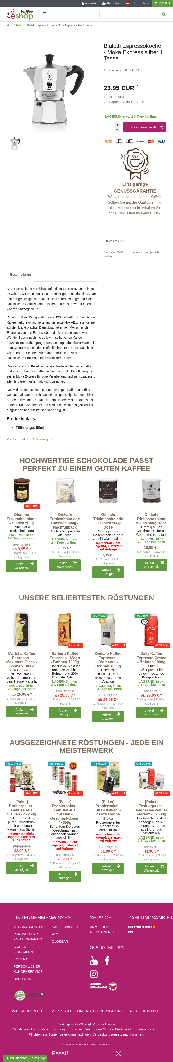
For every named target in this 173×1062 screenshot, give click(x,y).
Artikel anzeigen (24, 566)
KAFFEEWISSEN (65, 927)
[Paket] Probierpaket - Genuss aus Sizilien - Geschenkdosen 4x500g (65, 812)
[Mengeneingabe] (109, 127)
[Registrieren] (111, 3)
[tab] (20, 275)
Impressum (60, 1011)
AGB (133, 1011)
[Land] (127, 3)
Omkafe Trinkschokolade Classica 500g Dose (108, 521)
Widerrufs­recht (28, 1011)
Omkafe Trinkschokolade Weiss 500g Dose (151, 519)
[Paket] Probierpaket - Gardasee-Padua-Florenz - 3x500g (151, 808)
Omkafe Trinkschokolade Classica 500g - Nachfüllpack (65, 521)
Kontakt (21, 959)
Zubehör (18, 25)
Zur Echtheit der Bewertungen (29, 439)
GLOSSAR (60, 941)
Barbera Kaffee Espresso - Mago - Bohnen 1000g (65, 658)
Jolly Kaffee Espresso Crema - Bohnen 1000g (151, 658)
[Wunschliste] (146, 3)
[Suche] (136, 3)
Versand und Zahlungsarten (28, 936)
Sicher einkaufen (23, 949)
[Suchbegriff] (129, 14)
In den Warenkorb (147, 127)
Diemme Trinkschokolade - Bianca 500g (21, 519)
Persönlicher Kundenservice (28, 968)
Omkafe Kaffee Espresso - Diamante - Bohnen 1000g (108, 660)
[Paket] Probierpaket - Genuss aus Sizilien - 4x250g (21, 808)
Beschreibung (20, 274)
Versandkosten (29, 927)
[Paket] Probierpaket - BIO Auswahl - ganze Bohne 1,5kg (108, 810)
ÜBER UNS (22, 979)
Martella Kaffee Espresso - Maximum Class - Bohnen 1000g (21, 660)
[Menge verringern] (117, 129)
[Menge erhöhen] (117, 124)
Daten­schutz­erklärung (100, 1011)
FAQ (55, 934)
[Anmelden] (89, 3)
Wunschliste (115, 241)
